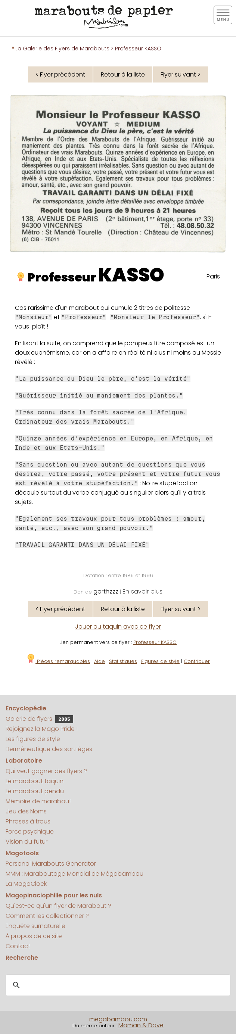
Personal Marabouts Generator (51, 863)
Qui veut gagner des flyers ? (46, 771)
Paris (213, 276)
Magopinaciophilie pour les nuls (54, 895)
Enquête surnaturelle (35, 926)
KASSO (131, 275)
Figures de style (160, 661)
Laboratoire (24, 760)
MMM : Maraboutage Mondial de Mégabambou (74, 873)
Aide (99, 661)
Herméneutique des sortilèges (49, 749)
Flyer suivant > (181, 74)
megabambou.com (118, 1019)
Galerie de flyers (39, 718)
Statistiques (123, 661)
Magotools (22, 853)
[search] (117, 985)
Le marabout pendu (35, 791)
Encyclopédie (26, 708)
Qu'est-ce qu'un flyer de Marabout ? (58, 905)
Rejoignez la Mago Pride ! (42, 729)
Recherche (22, 957)
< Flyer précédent (60, 74)
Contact (18, 946)
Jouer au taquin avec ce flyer (118, 626)
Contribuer (197, 661)
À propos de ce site (34, 936)
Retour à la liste (123, 74)
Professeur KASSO (155, 642)
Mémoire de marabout (38, 801)
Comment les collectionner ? (47, 916)
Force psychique (30, 831)
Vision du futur (26, 841)
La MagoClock (26, 883)
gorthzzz (105, 591)
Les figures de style (33, 739)
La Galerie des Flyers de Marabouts (62, 48)
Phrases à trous (28, 821)
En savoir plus (142, 591)
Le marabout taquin (34, 781)
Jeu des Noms (26, 811)
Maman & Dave (141, 1025)
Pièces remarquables (58, 661)
